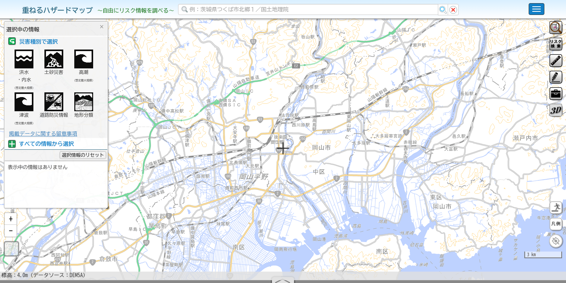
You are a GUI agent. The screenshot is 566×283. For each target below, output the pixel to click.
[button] (11, 239)
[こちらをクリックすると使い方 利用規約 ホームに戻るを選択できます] (536, 9)
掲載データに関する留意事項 (43, 133)
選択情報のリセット (83, 155)
